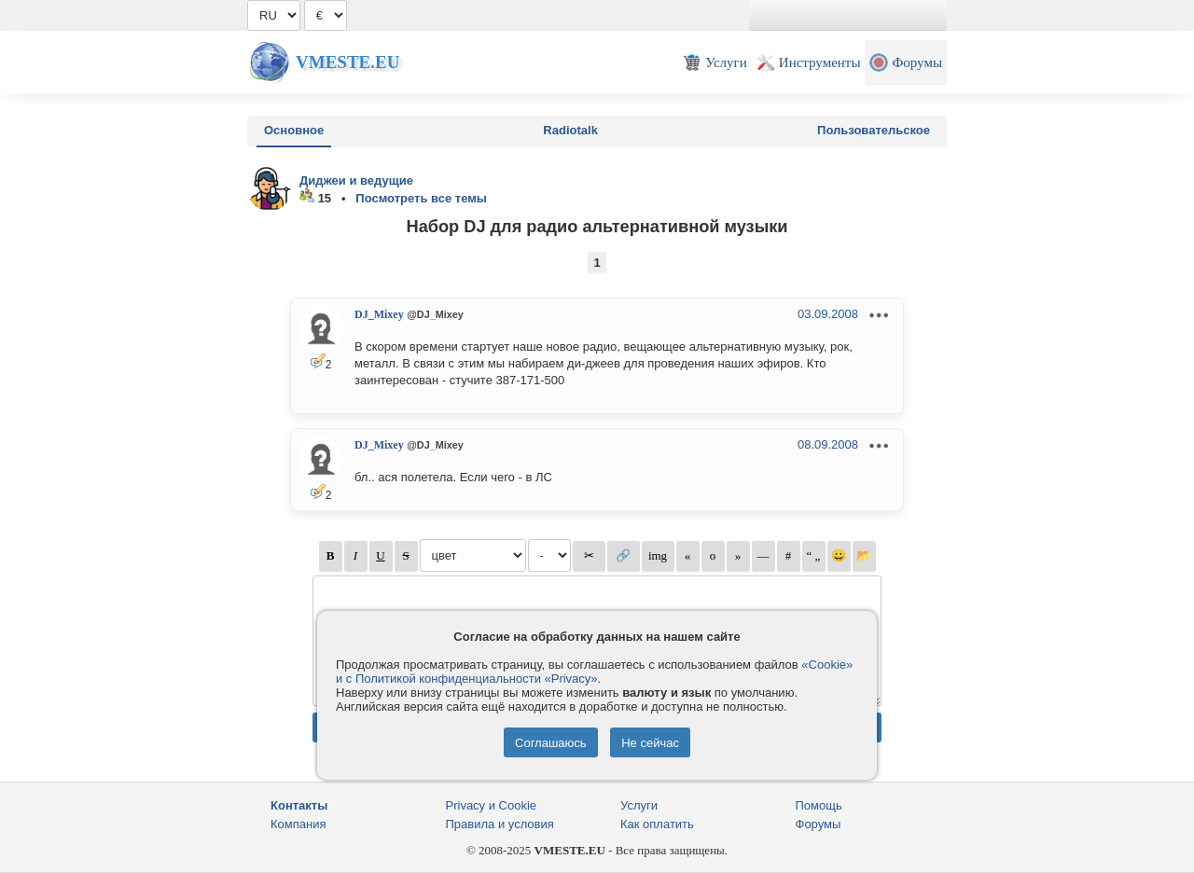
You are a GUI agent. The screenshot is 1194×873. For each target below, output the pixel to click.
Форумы (818, 824)
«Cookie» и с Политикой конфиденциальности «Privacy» (594, 672)
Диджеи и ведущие (356, 180)
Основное (294, 130)
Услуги (639, 805)
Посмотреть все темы (421, 198)
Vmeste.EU (347, 62)
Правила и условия (500, 824)
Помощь (819, 805)
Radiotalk (570, 130)
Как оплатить (657, 824)
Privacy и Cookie (491, 805)
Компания (298, 824)
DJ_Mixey (379, 314)
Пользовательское (873, 130)
